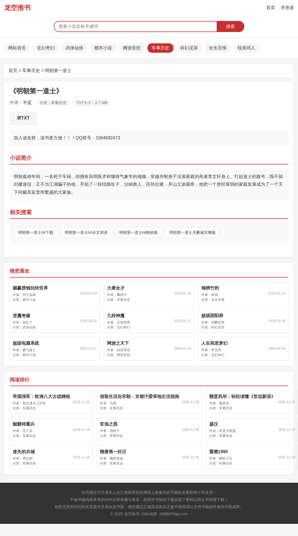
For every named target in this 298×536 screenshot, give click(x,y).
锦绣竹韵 (210, 288)
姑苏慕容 (123, 350)
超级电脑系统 (26, 343)
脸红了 (28, 322)
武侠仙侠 (74, 48)
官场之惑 (108, 424)
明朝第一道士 (58, 70)
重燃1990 (218, 451)
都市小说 (103, 48)
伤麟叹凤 (217, 322)
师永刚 (28, 458)
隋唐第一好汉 (113, 451)
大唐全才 (116, 288)
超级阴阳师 (212, 315)
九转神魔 (116, 315)
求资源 (287, 7)
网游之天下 (118, 343)
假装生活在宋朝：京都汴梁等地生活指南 (139, 396)
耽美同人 (246, 48)
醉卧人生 (225, 458)
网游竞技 (132, 48)
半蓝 (27, 102)
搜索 (230, 26)
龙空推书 (17, 7)
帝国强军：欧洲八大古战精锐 (41, 396)
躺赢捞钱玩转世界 (30, 288)
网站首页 (17, 48)
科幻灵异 (189, 48)
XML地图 (149, 514)
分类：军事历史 (52, 102)
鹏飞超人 (29, 350)
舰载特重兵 (24, 424)
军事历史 (160, 48)
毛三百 (28, 431)
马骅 (113, 403)
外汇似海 (29, 295)
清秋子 (115, 431)
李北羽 (216, 350)
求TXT (23, 118)
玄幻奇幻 (46, 48)
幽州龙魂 (116, 458)
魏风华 (224, 403)
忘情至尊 (123, 322)
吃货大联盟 (227, 431)
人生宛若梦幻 (214, 343)
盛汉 (213, 424)
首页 (270, 7)
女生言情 (218, 48)
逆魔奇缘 (21, 315)
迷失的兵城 (24, 451)
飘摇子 (122, 295)
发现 (214, 295)
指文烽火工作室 (34, 403)
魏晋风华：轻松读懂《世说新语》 (242, 396)
